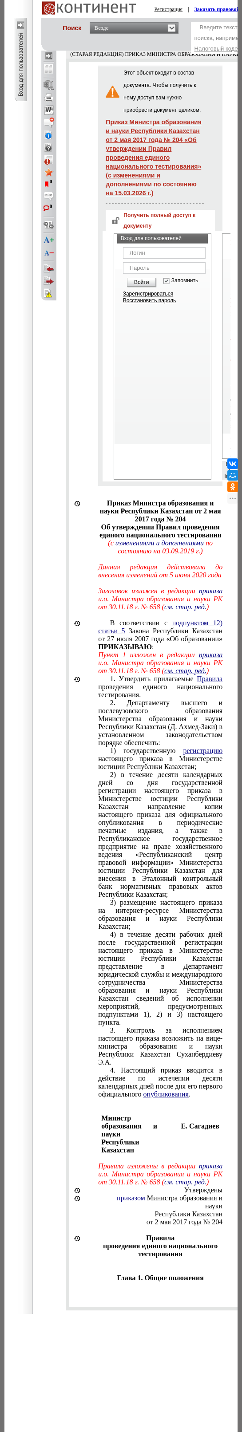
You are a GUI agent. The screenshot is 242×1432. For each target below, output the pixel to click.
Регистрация (169, 9)
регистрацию (202, 750)
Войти (141, 282)
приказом (131, 1198)
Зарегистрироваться (148, 294)
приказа (210, 591)
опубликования (166, 1094)
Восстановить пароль (149, 300)
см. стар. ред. (185, 607)
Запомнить (184, 281)
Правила (209, 678)
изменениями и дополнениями (159, 543)
